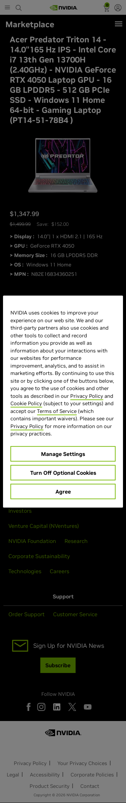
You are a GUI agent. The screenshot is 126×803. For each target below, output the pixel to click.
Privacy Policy (86, 395)
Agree (63, 491)
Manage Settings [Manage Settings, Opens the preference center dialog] (63, 453)
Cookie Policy (26, 403)
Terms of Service (57, 411)
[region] (63, 402)
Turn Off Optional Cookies (63, 472)
